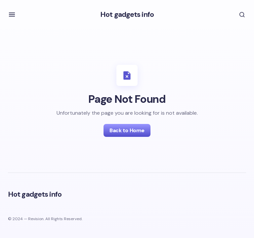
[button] (12, 15)
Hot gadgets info (127, 14)
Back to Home (126, 130)
